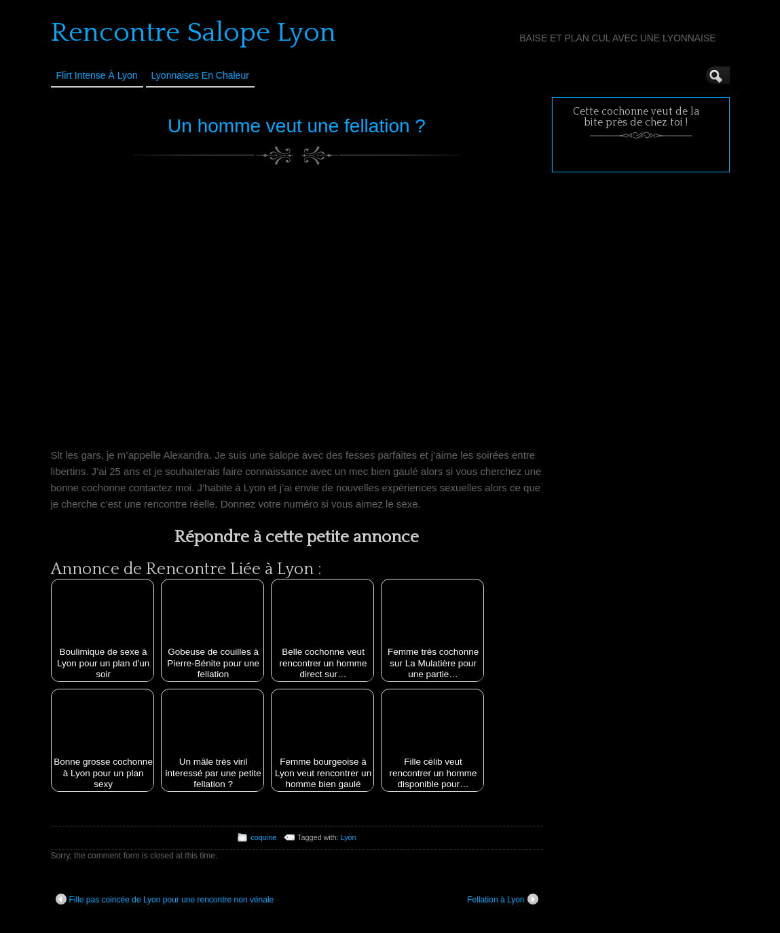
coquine (263, 837)
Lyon (348, 837)
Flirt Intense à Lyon (97, 75)
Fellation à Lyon (502, 899)
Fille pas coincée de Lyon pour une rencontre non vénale (165, 899)
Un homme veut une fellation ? (297, 125)
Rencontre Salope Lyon (193, 32)
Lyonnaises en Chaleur (200, 75)
